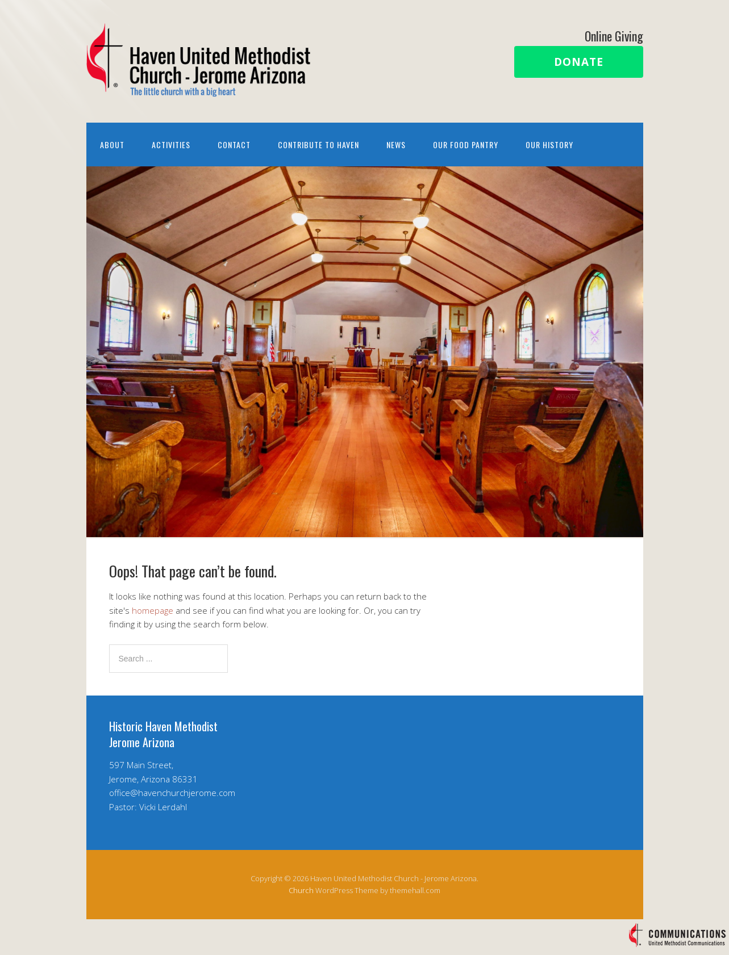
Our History (549, 144)
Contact (234, 144)
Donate (578, 62)
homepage (152, 610)
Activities (171, 144)
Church (301, 890)
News (396, 144)
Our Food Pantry (465, 144)
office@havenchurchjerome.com (172, 792)
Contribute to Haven (318, 144)
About (112, 144)
